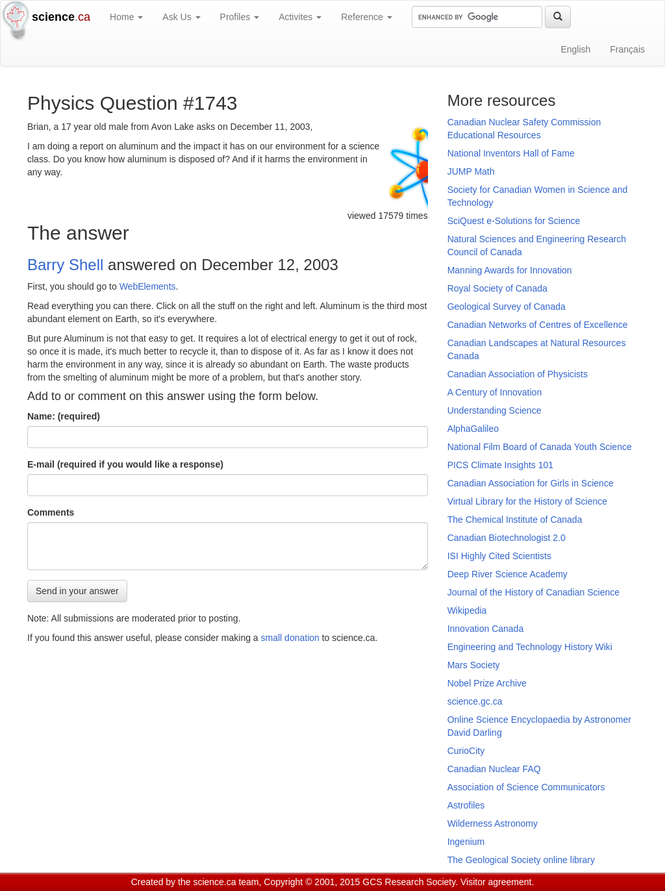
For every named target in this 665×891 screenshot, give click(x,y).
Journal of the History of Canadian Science (533, 592)
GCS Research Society (408, 882)
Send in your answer (77, 591)
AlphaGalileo (473, 428)
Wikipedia (467, 610)
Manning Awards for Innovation (509, 270)
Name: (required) (63, 416)
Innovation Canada (485, 628)
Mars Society (473, 665)
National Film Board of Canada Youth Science (539, 447)
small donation (290, 638)
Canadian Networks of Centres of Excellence (537, 325)
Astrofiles (466, 805)
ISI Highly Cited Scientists (499, 556)
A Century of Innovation (494, 392)
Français (627, 49)
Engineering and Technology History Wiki (529, 647)
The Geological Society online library (521, 860)
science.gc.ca (475, 701)
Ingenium (466, 841)
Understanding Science (494, 410)
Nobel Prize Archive (487, 683)
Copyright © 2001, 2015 (312, 882)
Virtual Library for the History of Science (527, 501)
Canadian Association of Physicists (517, 374)
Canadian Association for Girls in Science (530, 483)
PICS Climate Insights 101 (500, 465)
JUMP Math (471, 171)
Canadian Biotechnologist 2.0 (506, 538)
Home (126, 17)
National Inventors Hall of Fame (511, 153)
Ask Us (181, 17)
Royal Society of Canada (497, 288)
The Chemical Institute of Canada (515, 519)
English (575, 49)
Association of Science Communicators (526, 787)
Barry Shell (65, 264)
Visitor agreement (495, 882)
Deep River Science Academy (507, 574)
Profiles (240, 17)
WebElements (147, 286)
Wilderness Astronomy (492, 823)
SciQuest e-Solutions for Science (514, 221)
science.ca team (225, 882)
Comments (50, 512)
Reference (366, 17)
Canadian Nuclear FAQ (494, 769)
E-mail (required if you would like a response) (125, 464)
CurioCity (466, 751)
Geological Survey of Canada (506, 306)
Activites (300, 17)
